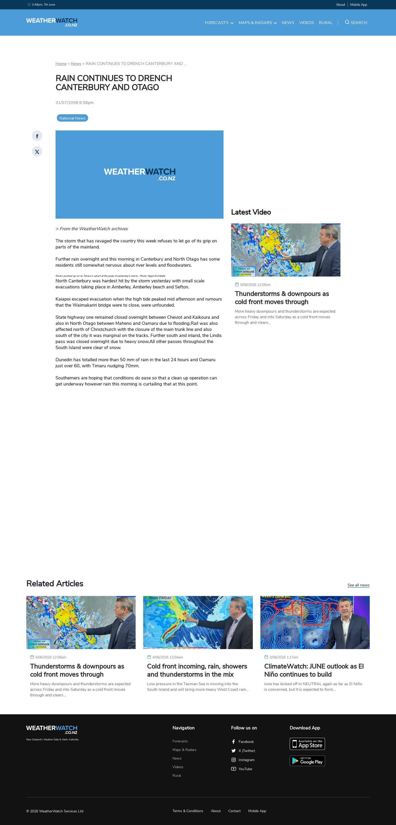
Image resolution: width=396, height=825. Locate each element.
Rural (326, 23)
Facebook (242, 741)
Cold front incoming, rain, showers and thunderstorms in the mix (197, 670)
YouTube (241, 769)
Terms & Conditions (187, 811)
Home (61, 63)
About (340, 5)
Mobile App (358, 5)
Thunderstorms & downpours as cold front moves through (282, 298)
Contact (234, 811)
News (288, 23)
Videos (306, 23)
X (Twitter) (243, 750)
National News (72, 118)
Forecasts (219, 23)
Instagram (243, 760)
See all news (359, 585)
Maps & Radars (258, 23)
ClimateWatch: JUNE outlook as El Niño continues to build (314, 670)
